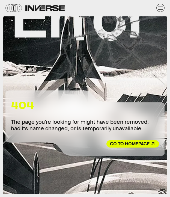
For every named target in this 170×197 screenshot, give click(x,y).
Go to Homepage (130, 144)
